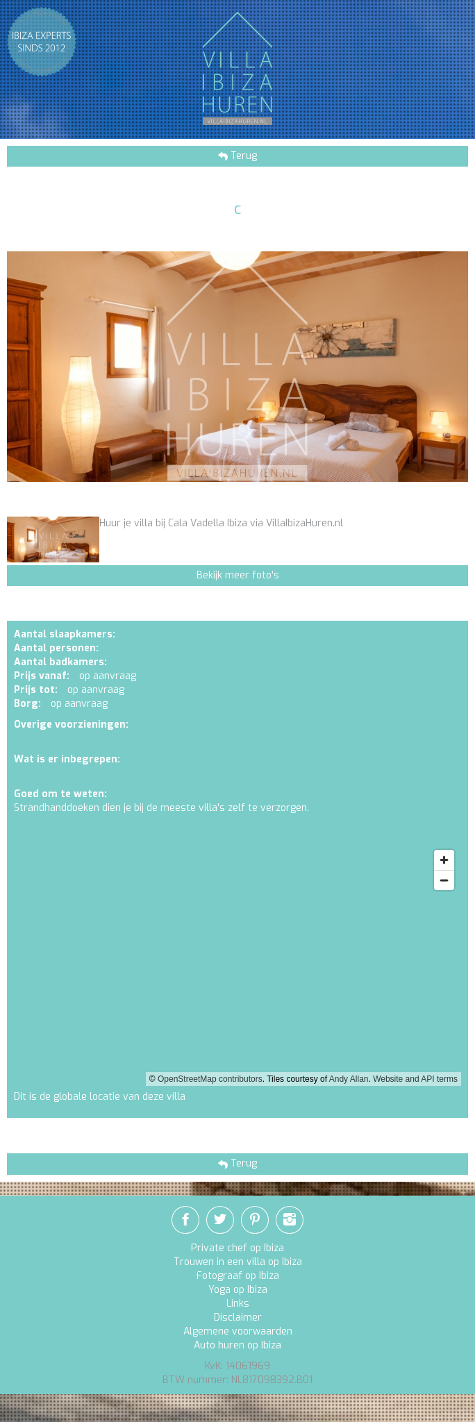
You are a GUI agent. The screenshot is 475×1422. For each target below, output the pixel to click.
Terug (242, 155)
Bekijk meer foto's (238, 575)
